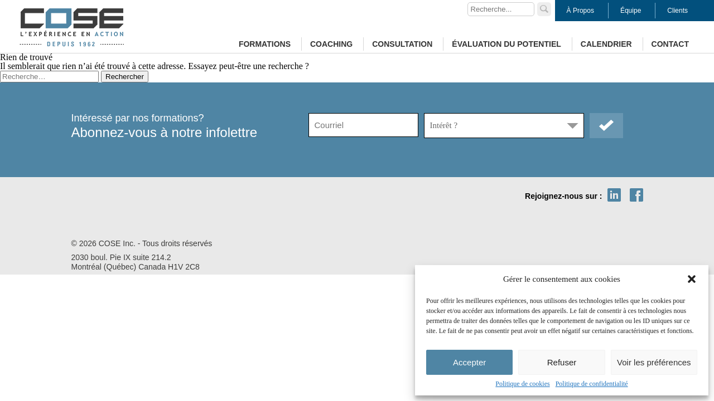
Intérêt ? (444, 125)
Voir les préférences (654, 362)
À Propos (580, 10)
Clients (677, 10)
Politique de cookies (522, 383)
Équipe (630, 10)
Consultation (402, 44)
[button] (691, 279)
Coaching (331, 44)
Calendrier (606, 44)
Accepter (469, 362)
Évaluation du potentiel (506, 44)
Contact (670, 44)
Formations (265, 44)
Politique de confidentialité (592, 383)
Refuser (562, 362)
